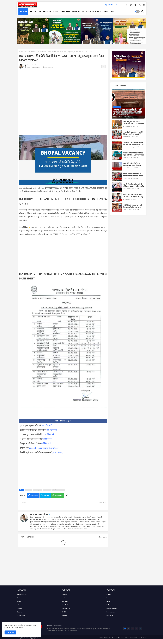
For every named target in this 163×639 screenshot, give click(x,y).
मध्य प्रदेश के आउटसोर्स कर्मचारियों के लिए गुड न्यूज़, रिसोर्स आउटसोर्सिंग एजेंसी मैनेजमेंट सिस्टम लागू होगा (133, 134)
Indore (19, 605)
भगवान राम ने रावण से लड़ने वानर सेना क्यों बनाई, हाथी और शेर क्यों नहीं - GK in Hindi (133, 144)
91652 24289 (57, 452)
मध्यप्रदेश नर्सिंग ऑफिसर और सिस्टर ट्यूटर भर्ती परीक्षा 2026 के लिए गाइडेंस (133, 154)
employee (37, 490)
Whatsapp (58, 495)
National (33, 11)
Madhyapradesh (45, 11)
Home (25, 11)
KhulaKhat (110, 615)
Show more (102, 537)
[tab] (23, 11)
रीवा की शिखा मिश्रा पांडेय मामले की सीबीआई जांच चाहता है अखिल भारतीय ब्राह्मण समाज (133, 186)
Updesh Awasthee (39, 514)
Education (65, 601)
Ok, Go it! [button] (10, 632)
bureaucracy (111, 612)
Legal (108, 601)
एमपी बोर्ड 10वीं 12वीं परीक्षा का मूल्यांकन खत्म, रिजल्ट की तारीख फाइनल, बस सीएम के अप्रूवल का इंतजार (133, 165)
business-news (112, 608)
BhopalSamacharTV (93, 11)
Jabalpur (20, 608)
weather (64, 615)
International (21, 615)
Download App (78, 11)
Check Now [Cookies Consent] (17, 627)
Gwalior (19, 612)
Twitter (46, 495)
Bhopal (56, 11)
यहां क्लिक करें (47, 425)
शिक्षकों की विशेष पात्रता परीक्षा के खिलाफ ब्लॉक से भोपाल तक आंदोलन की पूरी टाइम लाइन (133, 176)
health (64, 612)
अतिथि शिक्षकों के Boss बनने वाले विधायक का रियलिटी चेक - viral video (132, 207)
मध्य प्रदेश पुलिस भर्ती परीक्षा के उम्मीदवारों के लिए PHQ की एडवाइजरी (133, 123)
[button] (137, 11)
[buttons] (126, 5)
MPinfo (106, 11)
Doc (112, 11)
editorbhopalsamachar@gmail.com (44, 448)
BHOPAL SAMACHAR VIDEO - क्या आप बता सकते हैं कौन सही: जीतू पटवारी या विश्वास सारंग (133, 197)
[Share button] (67, 495)
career (28, 490)
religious (110, 605)
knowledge (65, 605)
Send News (65, 11)
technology (66, 608)
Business (109, 598)
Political (64, 594)
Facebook (34, 495)
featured (46, 490)
